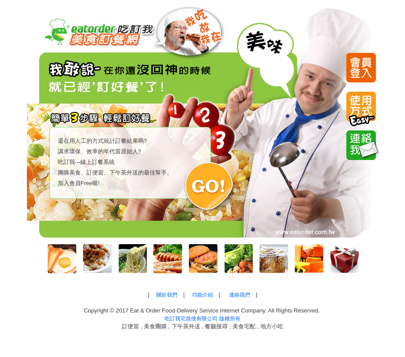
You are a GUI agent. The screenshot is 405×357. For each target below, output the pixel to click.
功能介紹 (202, 295)
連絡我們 (239, 295)
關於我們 (166, 295)
